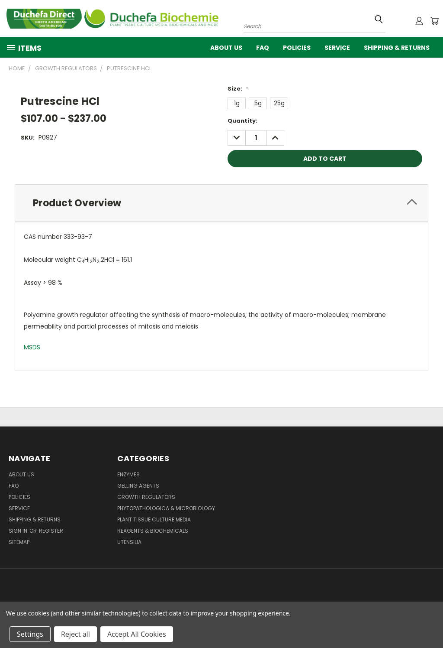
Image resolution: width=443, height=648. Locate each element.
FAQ (262, 47)
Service (337, 47)
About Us (226, 47)
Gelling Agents (138, 485)
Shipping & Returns (397, 47)
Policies (297, 47)
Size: (238, 89)
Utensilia (129, 542)
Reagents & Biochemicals (152, 530)
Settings (30, 634)
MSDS (32, 347)
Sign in (19, 530)
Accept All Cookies (136, 634)
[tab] (221, 203)
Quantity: (242, 121)
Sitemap (19, 542)
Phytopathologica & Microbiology (166, 508)
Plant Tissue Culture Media (154, 519)
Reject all (75, 634)
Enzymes (128, 474)
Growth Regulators (146, 497)
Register (51, 530)
